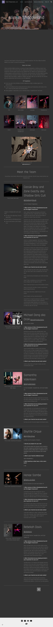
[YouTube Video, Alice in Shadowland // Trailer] (38, 43)
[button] (51, 2)
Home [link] (21, 2)
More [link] (46, 2)
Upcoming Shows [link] (28, 2)
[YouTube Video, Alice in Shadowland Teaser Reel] (13, 205)
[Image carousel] (26, 151)
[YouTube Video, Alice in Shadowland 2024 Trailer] (15, 43)
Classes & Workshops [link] (38, 2)
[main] (26, 14)
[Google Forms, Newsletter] (26, 602)
